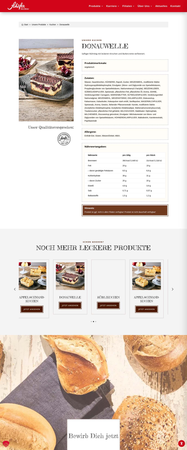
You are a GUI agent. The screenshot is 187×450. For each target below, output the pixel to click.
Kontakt (175, 6)
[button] (6, 444)
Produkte (95, 6)
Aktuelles (161, 6)
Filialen (127, 6)
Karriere (111, 6)
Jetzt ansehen (36, 309)
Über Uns (144, 6)
